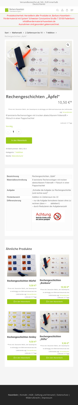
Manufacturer (17, 156)
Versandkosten (67, 112)
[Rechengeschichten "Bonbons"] (54, 265)
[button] (68, 45)
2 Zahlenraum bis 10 (34, 32)
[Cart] (67, 10)
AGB (31, 395)
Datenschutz (62, 395)
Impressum (47, 397)
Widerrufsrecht (33, 397)
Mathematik (17, 32)
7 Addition (50, 32)
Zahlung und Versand (45, 395)
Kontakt (23, 395)
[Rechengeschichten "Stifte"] (54, 322)
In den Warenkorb (19, 140)
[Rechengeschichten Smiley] (22, 322)
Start (7, 32)
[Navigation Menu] (72, 10)
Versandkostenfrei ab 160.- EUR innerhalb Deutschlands (39, 3)
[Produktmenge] (13, 131)
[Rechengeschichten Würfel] (22, 265)
